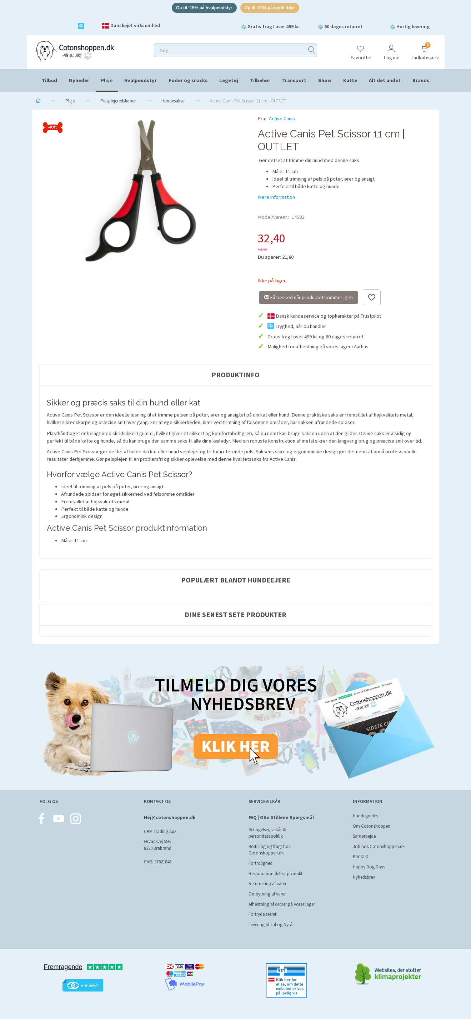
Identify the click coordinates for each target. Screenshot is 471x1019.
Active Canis (282, 120)
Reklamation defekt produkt (275, 874)
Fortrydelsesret (262, 914)
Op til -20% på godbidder (272, 8)
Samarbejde (364, 836)
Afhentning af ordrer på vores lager (282, 904)
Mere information (276, 198)
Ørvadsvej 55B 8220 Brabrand (157, 845)
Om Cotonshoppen (371, 826)
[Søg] (311, 51)
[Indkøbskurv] (424, 50)
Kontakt (360, 856)
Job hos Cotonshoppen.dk (379, 846)
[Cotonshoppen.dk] (75, 52)
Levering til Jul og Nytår (271, 925)
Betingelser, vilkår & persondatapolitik (267, 833)
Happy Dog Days (369, 867)
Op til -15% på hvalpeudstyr (201, 8)
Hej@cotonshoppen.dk (169, 817)
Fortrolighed (260, 863)
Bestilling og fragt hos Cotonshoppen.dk (269, 849)
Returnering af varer (267, 884)
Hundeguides (365, 816)
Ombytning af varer (267, 894)
